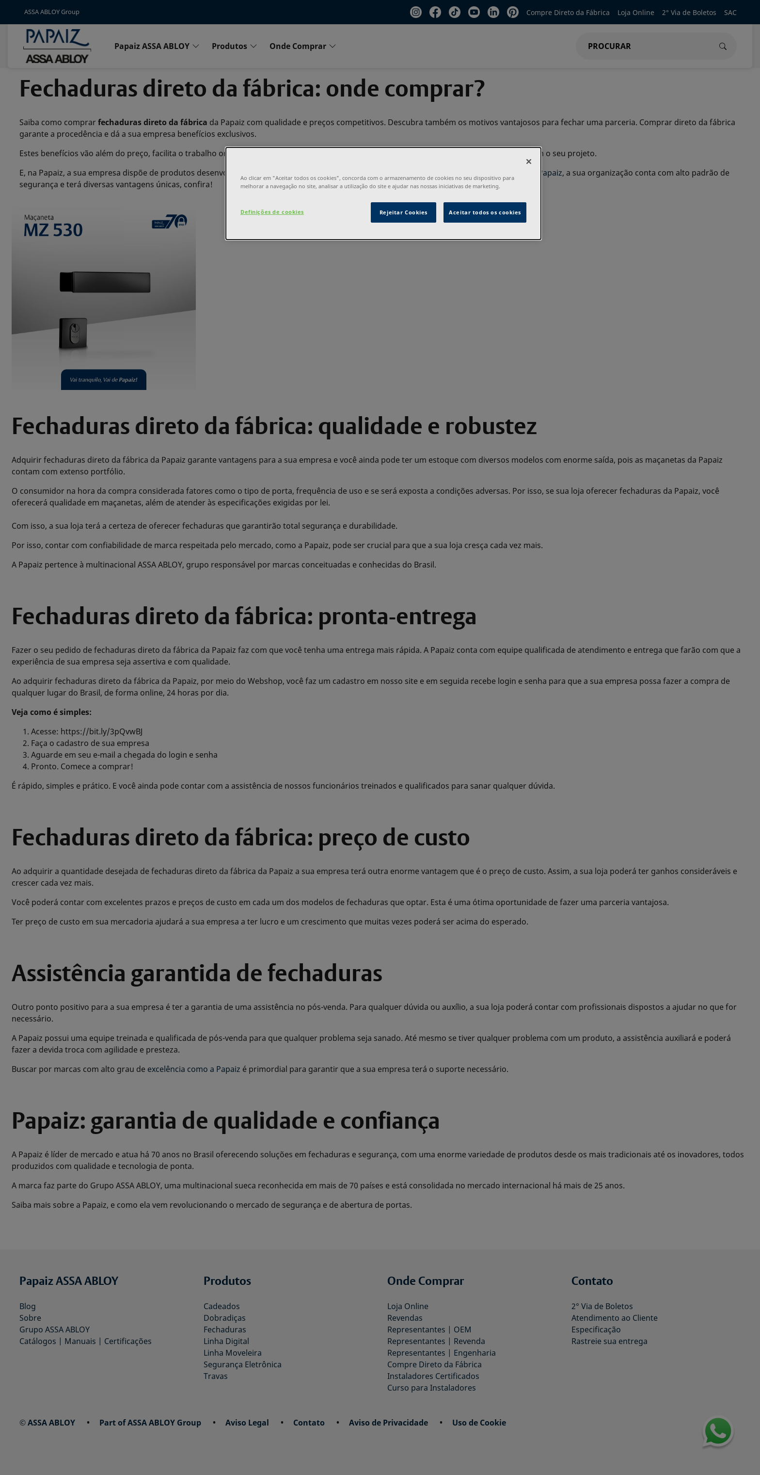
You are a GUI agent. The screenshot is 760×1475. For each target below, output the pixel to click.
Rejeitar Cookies (404, 212)
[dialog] (383, 193)
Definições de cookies (272, 211)
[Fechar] (528, 161)
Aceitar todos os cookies (485, 212)
